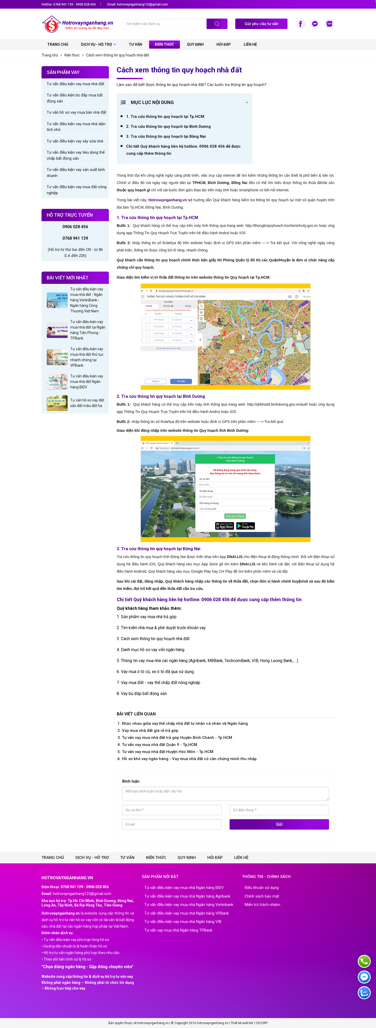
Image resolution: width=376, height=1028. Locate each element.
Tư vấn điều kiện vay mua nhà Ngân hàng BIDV (184, 887)
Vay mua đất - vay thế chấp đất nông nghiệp (160, 682)
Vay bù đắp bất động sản (144, 693)
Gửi (279, 824)
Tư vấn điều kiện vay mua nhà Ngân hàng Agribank (187, 896)
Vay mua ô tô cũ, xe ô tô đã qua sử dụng (157, 671)
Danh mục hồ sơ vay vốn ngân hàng (152, 649)
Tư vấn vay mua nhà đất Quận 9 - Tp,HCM (159, 744)
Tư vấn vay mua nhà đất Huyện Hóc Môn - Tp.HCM (167, 751)
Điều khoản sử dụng (262, 887)
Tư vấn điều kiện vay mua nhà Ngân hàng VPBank (186, 913)
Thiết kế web (239, 1023)
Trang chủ (50, 55)
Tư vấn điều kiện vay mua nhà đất (75, 84)
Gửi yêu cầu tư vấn (261, 23)
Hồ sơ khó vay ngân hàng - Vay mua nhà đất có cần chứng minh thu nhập (189, 758)
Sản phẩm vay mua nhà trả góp (149, 616)
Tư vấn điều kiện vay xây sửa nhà (75, 141)
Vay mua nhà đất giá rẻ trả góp (150, 730)
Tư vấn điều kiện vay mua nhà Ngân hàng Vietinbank (188, 904)
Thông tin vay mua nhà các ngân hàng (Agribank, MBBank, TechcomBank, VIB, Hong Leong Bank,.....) (209, 660)
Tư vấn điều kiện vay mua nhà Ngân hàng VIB (182, 921)
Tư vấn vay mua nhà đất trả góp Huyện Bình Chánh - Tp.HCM (177, 737)
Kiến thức (72, 55)
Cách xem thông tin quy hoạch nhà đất (155, 638)
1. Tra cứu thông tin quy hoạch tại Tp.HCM (165, 116)
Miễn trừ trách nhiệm (262, 904)
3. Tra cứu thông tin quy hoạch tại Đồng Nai (166, 136)
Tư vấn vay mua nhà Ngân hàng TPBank (178, 930)
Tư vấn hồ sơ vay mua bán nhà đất (76, 112)
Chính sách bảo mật (262, 896)
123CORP (261, 1023)
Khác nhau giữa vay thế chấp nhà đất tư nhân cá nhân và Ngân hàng (185, 723)
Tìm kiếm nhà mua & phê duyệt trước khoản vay (163, 627)
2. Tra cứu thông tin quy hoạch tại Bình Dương (168, 126)
